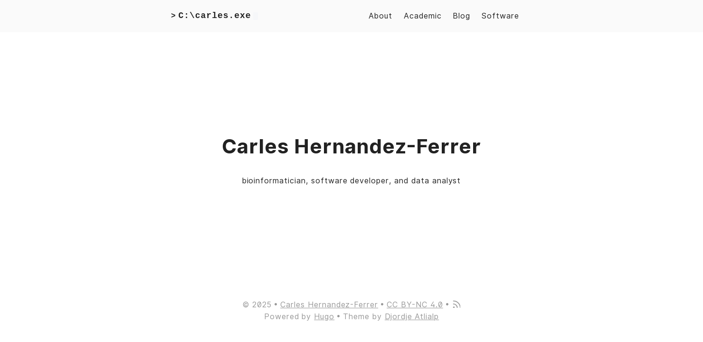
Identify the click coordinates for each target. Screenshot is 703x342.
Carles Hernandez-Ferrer (329, 304)
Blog (461, 15)
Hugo (324, 316)
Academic (423, 15)
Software (500, 15)
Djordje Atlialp (412, 316)
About (380, 15)
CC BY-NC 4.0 (415, 304)
